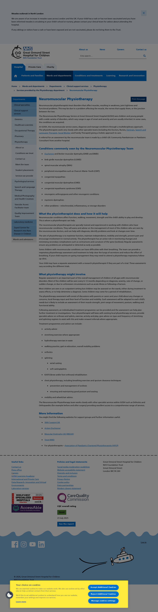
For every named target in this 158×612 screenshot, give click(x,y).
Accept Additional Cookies (103, 587)
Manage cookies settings (103, 601)
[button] (9, 595)
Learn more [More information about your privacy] (21, 602)
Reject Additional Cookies (103, 594)
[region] (69, 594)
